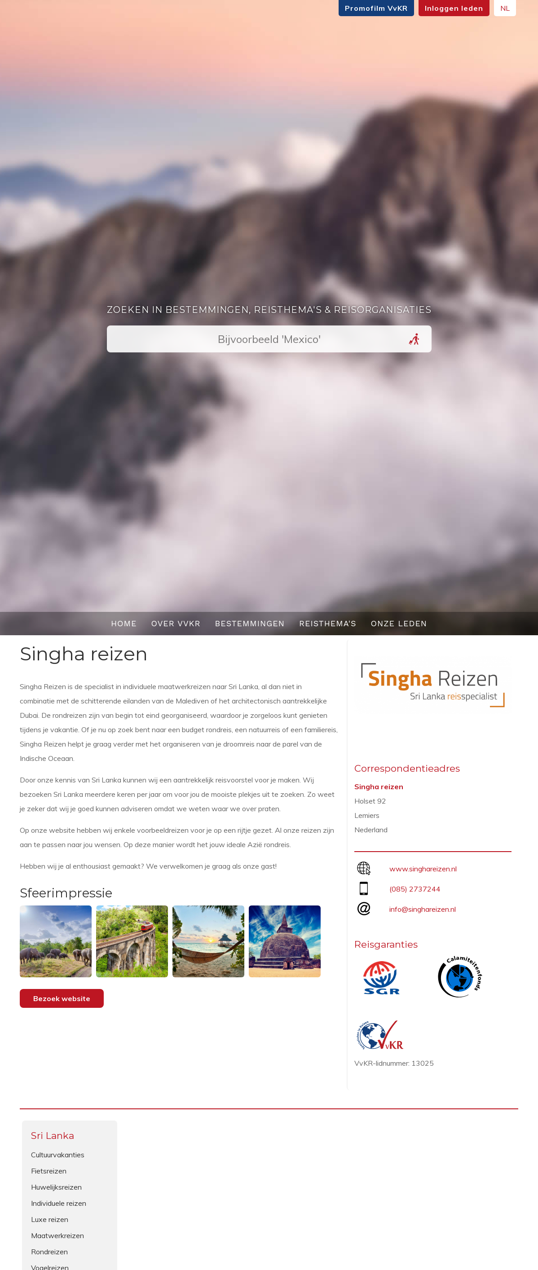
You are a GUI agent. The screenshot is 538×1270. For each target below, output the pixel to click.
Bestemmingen (250, 623)
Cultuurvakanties (57, 1154)
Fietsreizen (48, 1170)
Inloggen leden (454, 8)
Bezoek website (61, 998)
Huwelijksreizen (56, 1186)
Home (124, 623)
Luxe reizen (49, 1219)
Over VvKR (175, 623)
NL (505, 8)
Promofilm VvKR (376, 8)
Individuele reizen (58, 1203)
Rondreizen (49, 1251)
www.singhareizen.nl (423, 868)
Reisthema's (328, 623)
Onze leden (399, 623)
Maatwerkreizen (57, 1235)
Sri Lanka (52, 1135)
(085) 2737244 (415, 888)
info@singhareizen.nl (422, 909)
